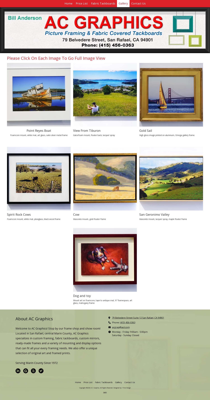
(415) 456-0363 (127, 322)
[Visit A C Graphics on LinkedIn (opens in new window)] (18, 370)
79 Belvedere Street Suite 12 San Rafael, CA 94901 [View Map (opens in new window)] (138, 317)
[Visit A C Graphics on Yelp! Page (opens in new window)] (33, 370)
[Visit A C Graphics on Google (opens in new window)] (25, 370)
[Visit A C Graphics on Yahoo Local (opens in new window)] (41, 370)
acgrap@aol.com (121, 327)
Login (105, 392)
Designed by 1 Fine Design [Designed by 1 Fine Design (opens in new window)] (122, 388)
